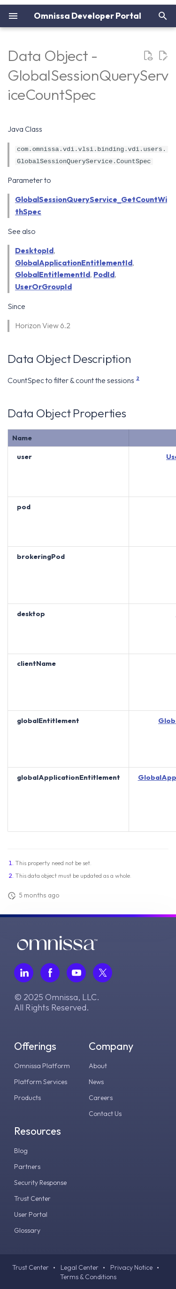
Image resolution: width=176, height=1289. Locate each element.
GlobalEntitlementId (52, 274)
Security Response (40, 1182)
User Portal (30, 1214)
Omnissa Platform (42, 1066)
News (96, 1082)
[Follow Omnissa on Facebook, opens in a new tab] (50, 972)
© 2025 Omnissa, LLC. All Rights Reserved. (56, 1002)
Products (27, 1097)
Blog (21, 1150)
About (98, 1066)
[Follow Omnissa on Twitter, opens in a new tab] (102, 972)
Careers (101, 1097)
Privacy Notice (131, 1267)
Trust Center (32, 1198)
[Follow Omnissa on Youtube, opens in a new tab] (76, 972)
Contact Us (105, 1113)
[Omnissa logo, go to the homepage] (57, 947)
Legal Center (80, 1267)
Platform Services (40, 1082)
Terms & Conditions (88, 1277)
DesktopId (34, 250)
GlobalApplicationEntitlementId (73, 262)
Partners (27, 1166)
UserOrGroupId (43, 286)
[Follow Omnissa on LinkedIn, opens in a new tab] (23, 972)
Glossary (27, 1230)
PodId (104, 274)
